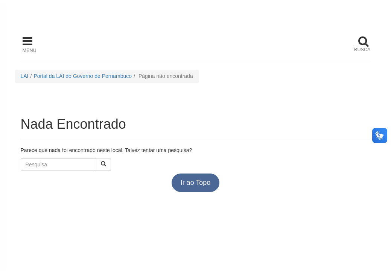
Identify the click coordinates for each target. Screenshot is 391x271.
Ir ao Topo (196, 182)
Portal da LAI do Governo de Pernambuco (82, 76)
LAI (25, 76)
